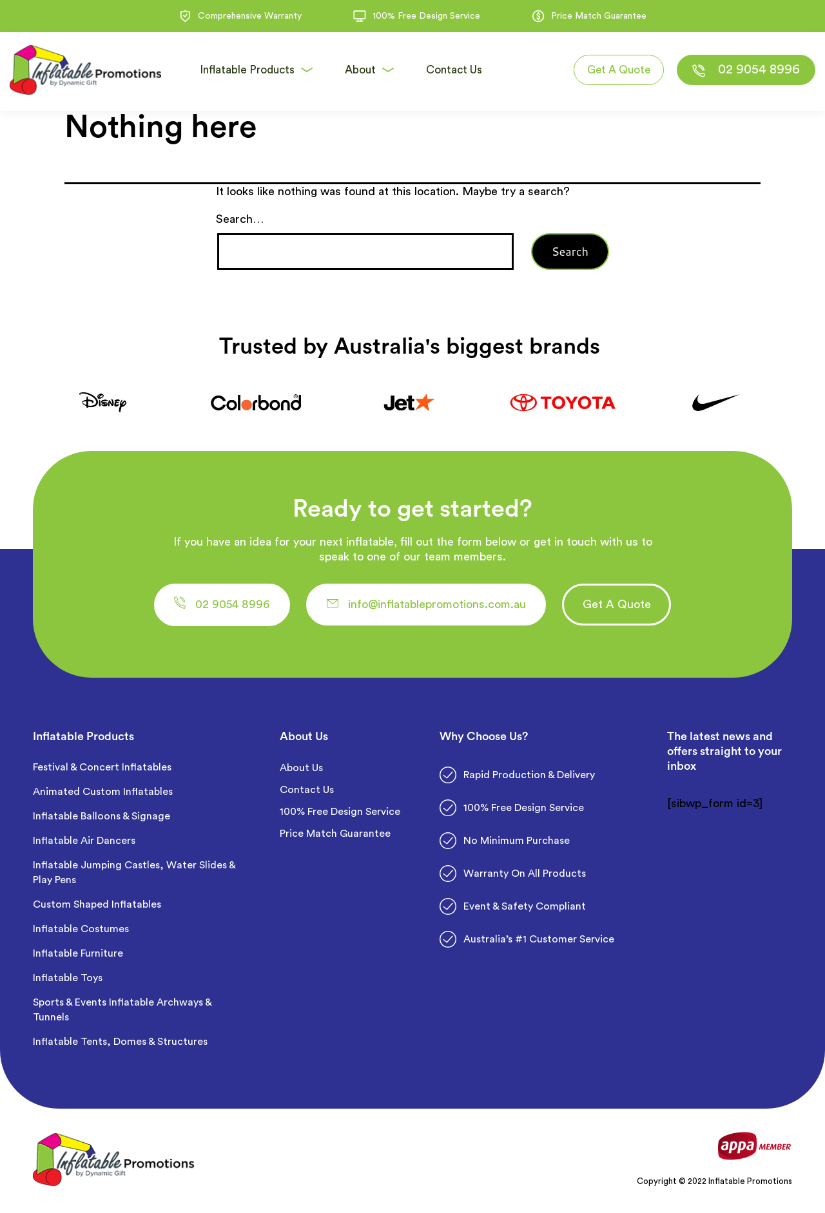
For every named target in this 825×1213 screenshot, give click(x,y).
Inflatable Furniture (79, 955)
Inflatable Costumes (81, 930)
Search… (240, 219)
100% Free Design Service (340, 813)
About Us (301, 769)
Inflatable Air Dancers (84, 842)
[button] (227, 605)
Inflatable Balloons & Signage (101, 817)
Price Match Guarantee (335, 835)
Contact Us (307, 791)
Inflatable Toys (69, 979)
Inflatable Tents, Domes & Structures (120, 1043)
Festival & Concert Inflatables (102, 768)
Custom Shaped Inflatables (97, 906)
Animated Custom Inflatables (103, 793)
